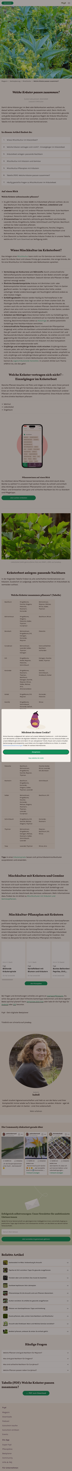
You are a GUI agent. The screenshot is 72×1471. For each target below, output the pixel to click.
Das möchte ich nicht (36, 758)
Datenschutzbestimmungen (13, 745)
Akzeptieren (36, 752)
